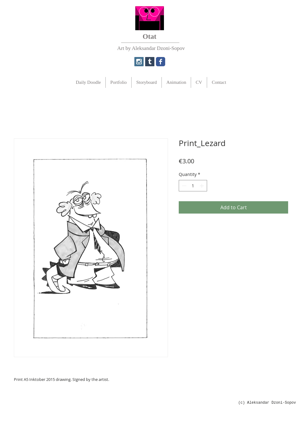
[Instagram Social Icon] (139, 61)
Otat (150, 36)
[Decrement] (183, 185)
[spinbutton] (192, 185)
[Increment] (202, 185)
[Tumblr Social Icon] (149, 61)
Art (120, 48)
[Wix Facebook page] (160, 61)
